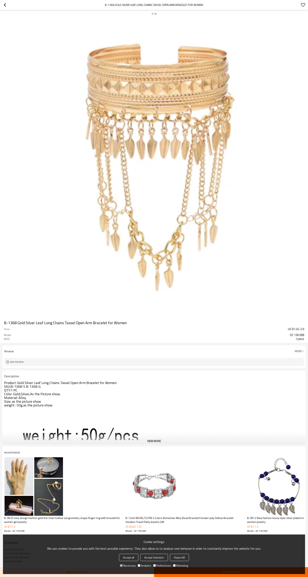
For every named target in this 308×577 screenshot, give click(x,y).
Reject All (179, 557)
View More (154, 441)
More (298, 351)
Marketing (180, 565)
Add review (17, 362)
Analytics (144, 565)
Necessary (128, 565)
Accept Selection (154, 557)
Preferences (162, 565)
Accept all (128, 557)
